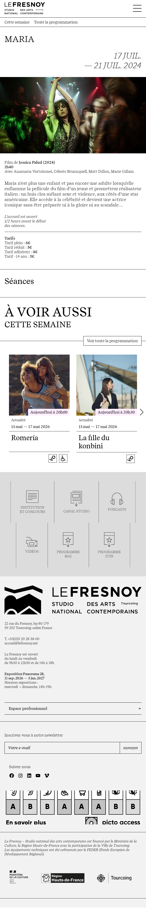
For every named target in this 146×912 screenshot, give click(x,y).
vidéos (32, 551)
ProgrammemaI (68, 554)
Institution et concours (32, 509)
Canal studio (76, 511)
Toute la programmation (56, 22)
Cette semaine (16, 22)
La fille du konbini (94, 442)
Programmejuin (109, 554)
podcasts (117, 509)
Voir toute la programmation (112, 341)
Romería (24, 438)
